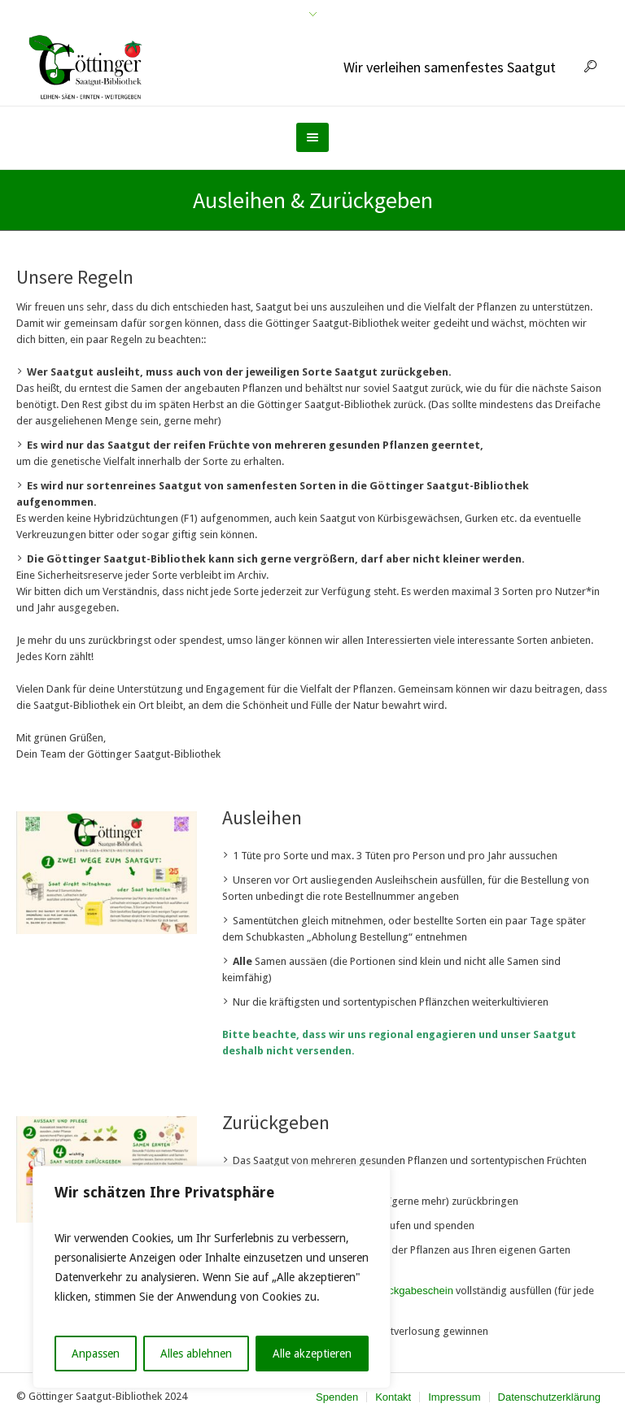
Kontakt (393, 1397)
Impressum (454, 1397)
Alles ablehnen (196, 1353)
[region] (212, 1277)
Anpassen (96, 1353)
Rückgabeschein (414, 1290)
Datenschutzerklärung (549, 1397)
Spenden (337, 1397)
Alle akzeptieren (312, 1353)
